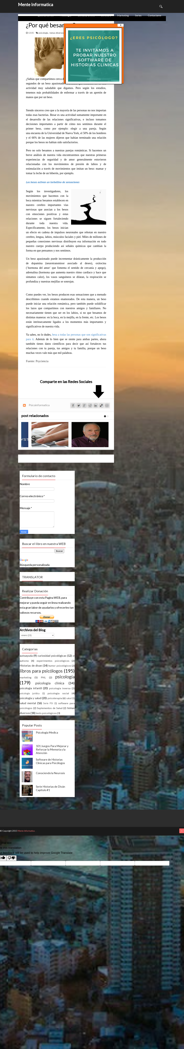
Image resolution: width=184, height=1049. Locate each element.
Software (106, 15)
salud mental (28, 703)
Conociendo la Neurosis (50, 773)
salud (69, 698)
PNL (43, 677)
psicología (44, 33)
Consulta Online (86, 15)
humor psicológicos (59, 665)
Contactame (154, 15)
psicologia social (58, 693)
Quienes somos (45, 15)
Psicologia (65, 15)
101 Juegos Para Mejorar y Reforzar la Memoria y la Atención (52, 749)
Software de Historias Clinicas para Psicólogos (50, 761)
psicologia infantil (31, 688)
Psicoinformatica (39, 405)
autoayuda (26, 655)
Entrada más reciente (31, 466)
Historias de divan (31, 665)
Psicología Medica (47, 732)
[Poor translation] (11, 858)
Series (138, 15)
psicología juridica (29, 693)
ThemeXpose (35, 831)
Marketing (123, 15)
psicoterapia (54, 698)
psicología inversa (60, 688)
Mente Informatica (35, 4)
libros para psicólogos (41, 671)
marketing (25, 677)
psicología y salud (30, 698)
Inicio (69, 466)
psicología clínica (49, 683)
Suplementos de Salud (49, 708)
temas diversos (57, 33)
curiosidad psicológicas (52, 655)
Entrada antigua (104, 466)
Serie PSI (48, 703)
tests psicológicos (46, 713)
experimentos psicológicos (53, 660)
